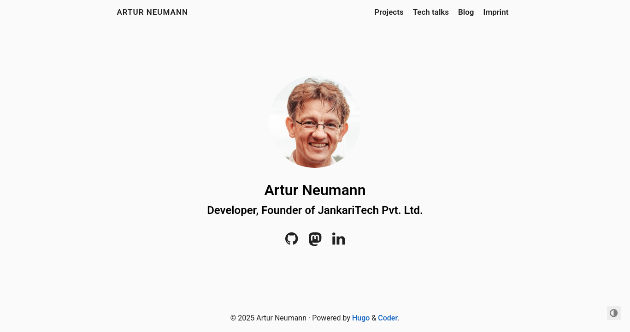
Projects (388, 12)
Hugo (361, 318)
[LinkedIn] (338, 241)
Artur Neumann (152, 12)
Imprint (496, 12)
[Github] (291, 241)
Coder (388, 318)
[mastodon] (315, 241)
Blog (466, 12)
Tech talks (431, 12)
